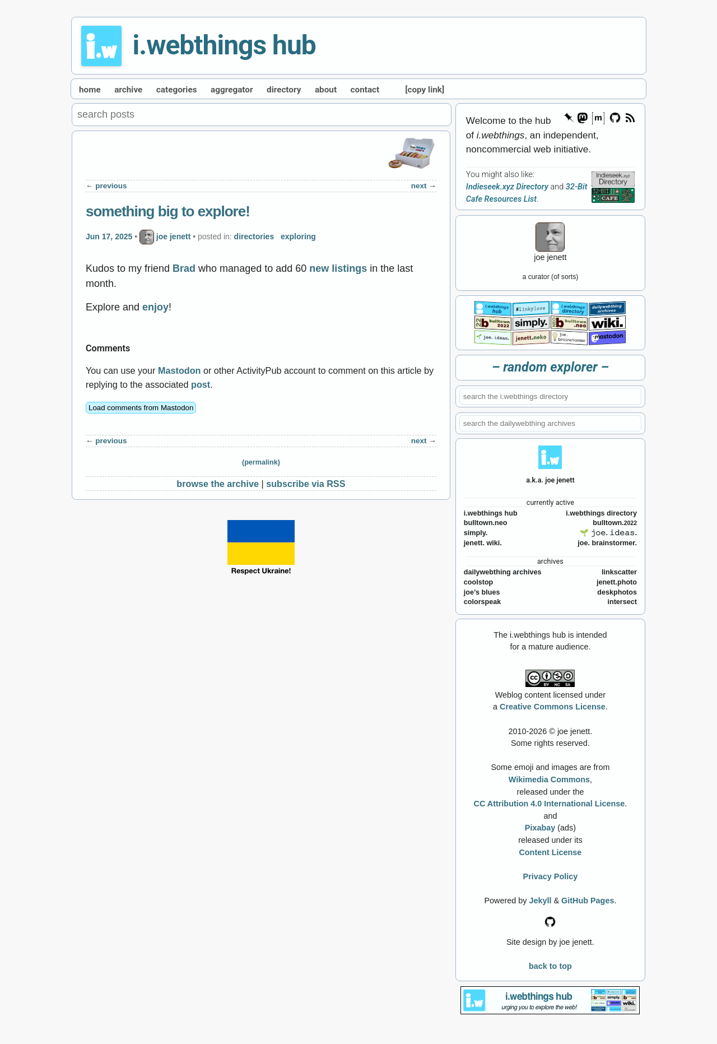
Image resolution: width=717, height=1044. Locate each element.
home (90, 90)
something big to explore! (168, 211)
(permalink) (261, 462)
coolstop (478, 582)
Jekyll (540, 900)
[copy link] (424, 90)
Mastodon (179, 370)
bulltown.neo (486, 523)
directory (284, 90)
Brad (184, 268)
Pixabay (540, 827)
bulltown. (615, 523)
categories (176, 90)
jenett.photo (617, 582)
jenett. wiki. (483, 543)
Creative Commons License (553, 706)
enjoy (155, 307)
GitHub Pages (587, 900)
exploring (298, 236)
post (200, 384)
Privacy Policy (550, 876)
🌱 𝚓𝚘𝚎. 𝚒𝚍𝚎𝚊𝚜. (608, 533)
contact (365, 90)
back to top (550, 966)
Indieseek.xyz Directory (507, 187)
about (326, 90)
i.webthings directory (601, 513)
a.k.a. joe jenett (550, 480)
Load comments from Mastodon (141, 407)
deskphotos (617, 592)
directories (254, 236)
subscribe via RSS (305, 484)
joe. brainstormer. (607, 543)
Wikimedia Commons (549, 779)
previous (111, 186)
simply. (475, 533)
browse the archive (217, 484)
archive (128, 90)
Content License (550, 852)
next (419, 186)
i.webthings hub (224, 45)
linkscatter (619, 572)
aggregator (232, 90)
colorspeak (482, 602)
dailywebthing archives (503, 572)
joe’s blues (482, 592)
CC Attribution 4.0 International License (549, 803)
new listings (338, 268)
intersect (622, 602)
